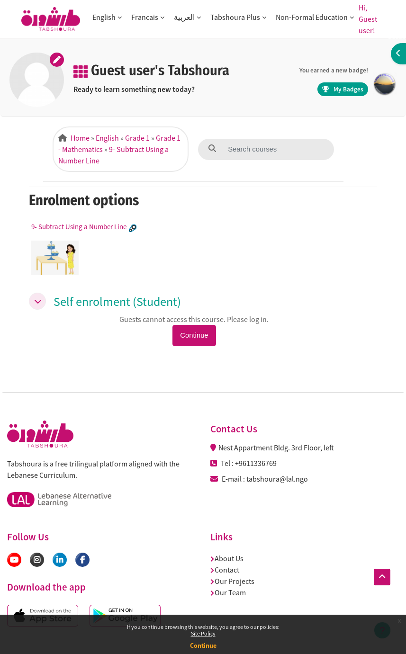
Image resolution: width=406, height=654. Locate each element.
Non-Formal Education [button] (312, 17)
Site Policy (203, 633)
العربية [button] (184, 17)
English (107, 138)
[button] (37, 301)
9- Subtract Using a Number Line (78, 226)
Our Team (228, 592)
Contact (225, 569)
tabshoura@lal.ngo (277, 479)
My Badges (342, 89)
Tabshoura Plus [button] (235, 17)
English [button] (104, 17)
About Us (227, 558)
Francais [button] (144, 17)
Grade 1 (137, 138)
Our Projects (232, 581)
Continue (203, 645)
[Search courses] (273, 149)
